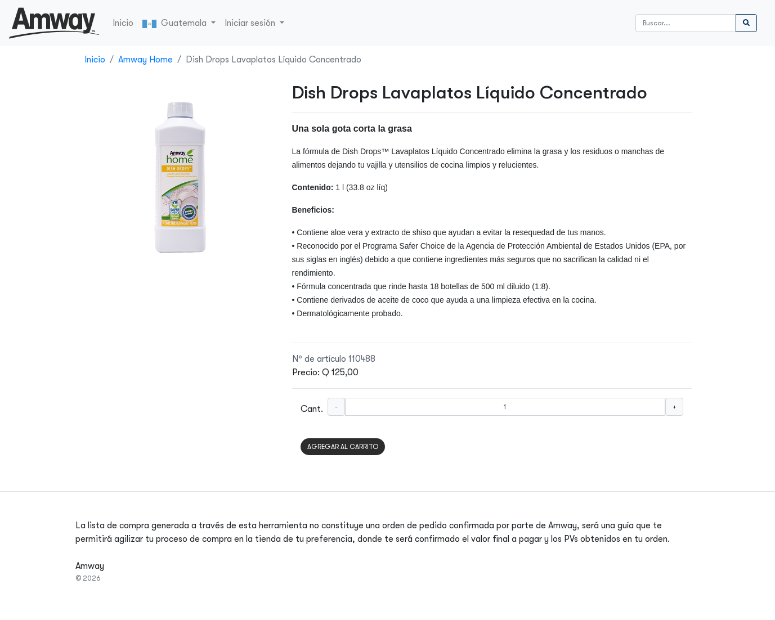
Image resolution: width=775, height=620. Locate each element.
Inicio (123, 23)
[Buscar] (685, 23)
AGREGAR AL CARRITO (342, 447)
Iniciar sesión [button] (251, 23)
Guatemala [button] (175, 23)
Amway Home (145, 60)
